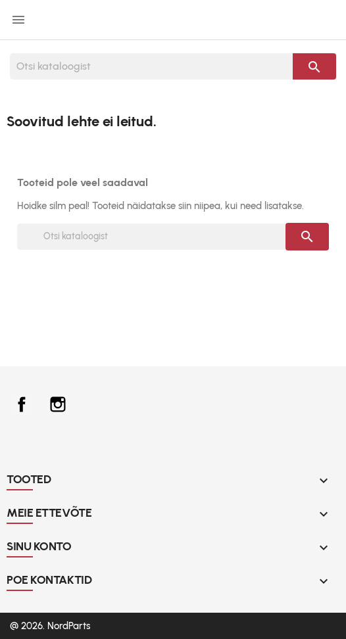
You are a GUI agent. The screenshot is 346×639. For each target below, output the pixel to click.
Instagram (57, 404)
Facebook (21, 404)
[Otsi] (151, 66)
